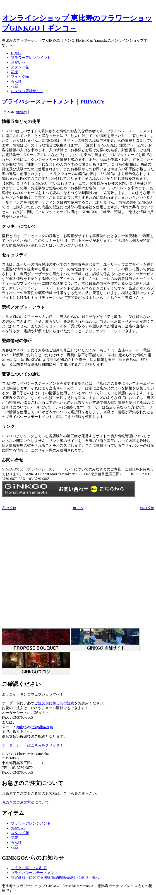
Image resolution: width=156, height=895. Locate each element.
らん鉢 (16, 81)
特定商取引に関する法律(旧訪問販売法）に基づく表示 (55, 877)
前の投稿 (147, 508)
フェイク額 (20, 77)
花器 (14, 86)
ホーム (78, 508)
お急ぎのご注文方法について (25, 802)
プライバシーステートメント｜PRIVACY (53, 102)
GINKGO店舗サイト (27, 91)
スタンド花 (20, 67)
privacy (21, 112)
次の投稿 (9, 508)
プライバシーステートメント (34, 873)
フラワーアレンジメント (31, 58)
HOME (16, 53)
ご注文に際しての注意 (29, 868)
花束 (14, 72)
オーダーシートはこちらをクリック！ (32, 745)
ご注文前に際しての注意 (54, 703)
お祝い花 (18, 62)
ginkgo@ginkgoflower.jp (34, 727)
